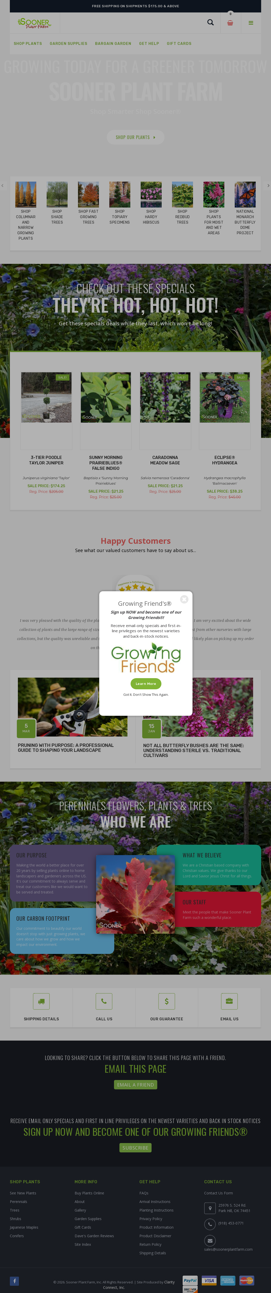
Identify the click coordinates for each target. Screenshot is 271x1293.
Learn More (146, 684)
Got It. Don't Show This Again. (146, 694)
